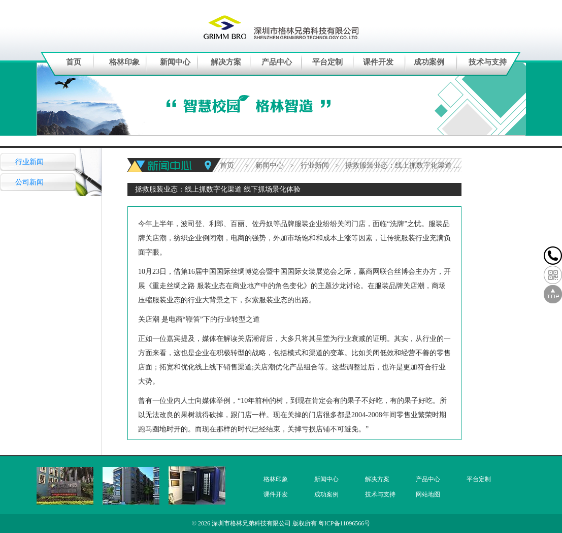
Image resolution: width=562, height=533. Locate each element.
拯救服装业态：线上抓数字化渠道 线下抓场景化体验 (428, 165)
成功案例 (429, 62)
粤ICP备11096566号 (344, 523)
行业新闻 (29, 162)
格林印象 (124, 62)
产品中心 (276, 62)
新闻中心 (175, 62)
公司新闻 (29, 182)
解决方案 (226, 62)
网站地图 (428, 494)
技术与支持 (488, 62)
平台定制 (327, 62)
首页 (73, 62)
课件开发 (378, 62)
